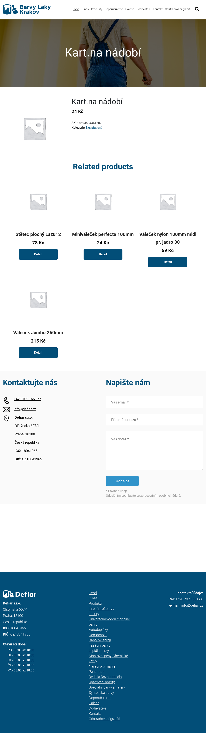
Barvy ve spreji (100, 640)
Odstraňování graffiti (177, 9)
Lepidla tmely (99, 651)
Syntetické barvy (101, 692)
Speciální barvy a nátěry (107, 687)
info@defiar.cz (25, 409)
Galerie (129, 9)
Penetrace (96, 672)
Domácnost (98, 635)
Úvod (76, 9)
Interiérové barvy (101, 609)
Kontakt (158, 9)
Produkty (96, 9)
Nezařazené (94, 128)
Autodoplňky (98, 630)
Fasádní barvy (99, 645)
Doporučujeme (114, 9)
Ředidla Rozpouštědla (105, 677)
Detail (38, 254)
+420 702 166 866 (27, 399)
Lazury (94, 614)
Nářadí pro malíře (102, 666)
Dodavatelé (143, 9)
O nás (85, 9)
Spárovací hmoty (102, 682)
